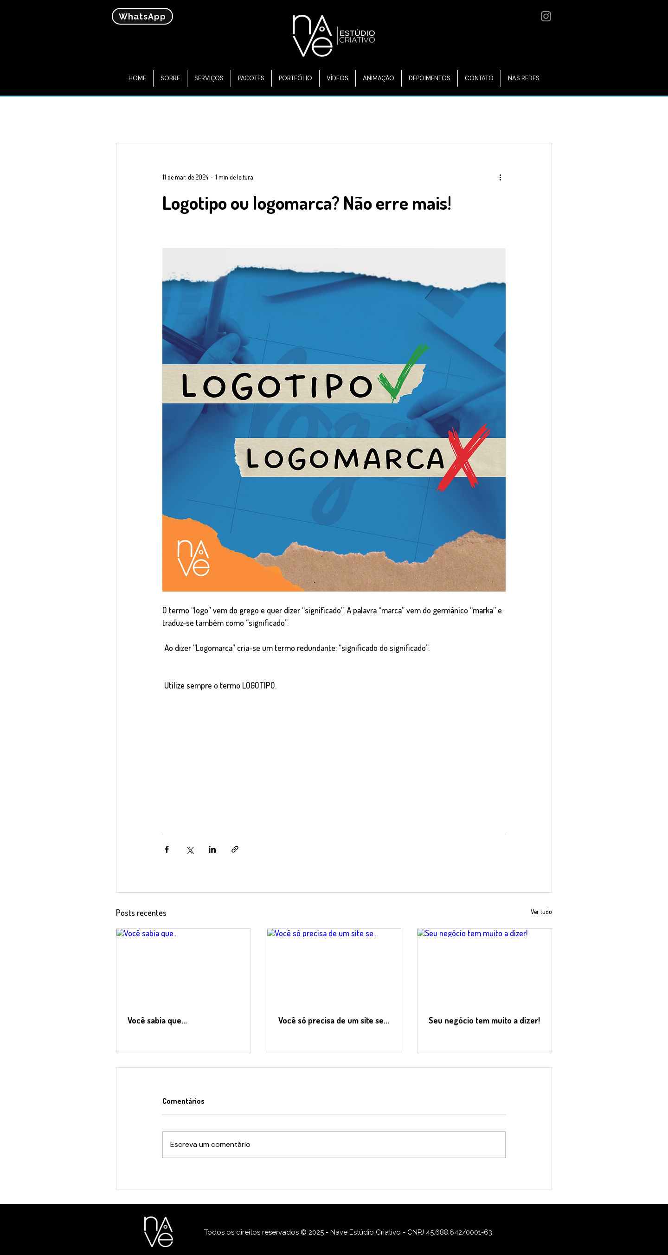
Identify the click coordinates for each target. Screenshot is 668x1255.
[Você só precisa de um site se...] (334, 966)
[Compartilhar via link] (235, 849)
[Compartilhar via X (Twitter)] (189, 849)
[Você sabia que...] (183, 966)
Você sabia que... (157, 1020)
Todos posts (138, 114)
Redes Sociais (335, 114)
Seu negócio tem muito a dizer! (484, 1020)
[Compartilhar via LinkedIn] (212, 849)
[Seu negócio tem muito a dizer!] (485, 966)
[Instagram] (546, 16)
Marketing (197, 114)
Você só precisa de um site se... (333, 1020)
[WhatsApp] (142, 16)
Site (241, 114)
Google (279, 114)
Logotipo (459, 114)
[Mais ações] (500, 176)
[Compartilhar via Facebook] (166, 849)
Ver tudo (541, 911)
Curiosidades (401, 114)
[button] (540, 115)
